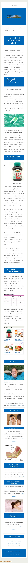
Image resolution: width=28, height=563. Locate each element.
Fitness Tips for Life (14, 16)
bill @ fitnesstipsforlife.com (17, 405)
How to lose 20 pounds (14, 543)
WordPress (15, 554)
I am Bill (6, 382)
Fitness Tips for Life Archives (14, 541)
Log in (19, 554)
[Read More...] (20, 476)
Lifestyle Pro (15, 551)
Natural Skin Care (14, 428)
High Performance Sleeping (14, 515)
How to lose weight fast (14, 545)
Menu (15, 6)
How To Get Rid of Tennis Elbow (14, 465)
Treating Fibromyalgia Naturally (14, 482)
